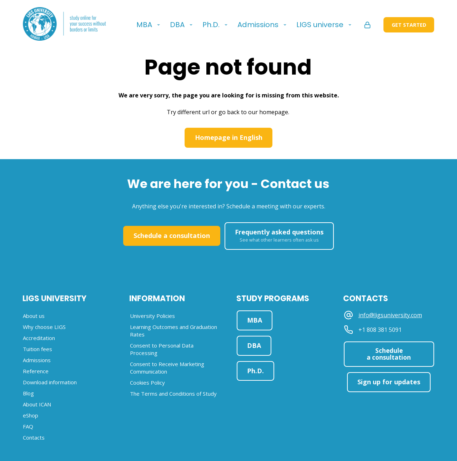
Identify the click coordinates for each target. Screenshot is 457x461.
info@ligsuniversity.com (390, 315)
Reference (36, 371)
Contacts (34, 437)
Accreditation (39, 337)
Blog (28, 393)
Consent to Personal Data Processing (162, 349)
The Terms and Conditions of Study (173, 393)
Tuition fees (37, 349)
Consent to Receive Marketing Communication (167, 367)
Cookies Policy (147, 382)
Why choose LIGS (44, 326)
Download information (50, 382)
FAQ (28, 426)
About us (34, 315)
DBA (177, 25)
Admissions (257, 25)
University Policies (152, 315)
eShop (30, 415)
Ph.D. (211, 25)
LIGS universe (319, 25)
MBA (144, 25)
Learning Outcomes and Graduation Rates (173, 330)
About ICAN (37, 404)
